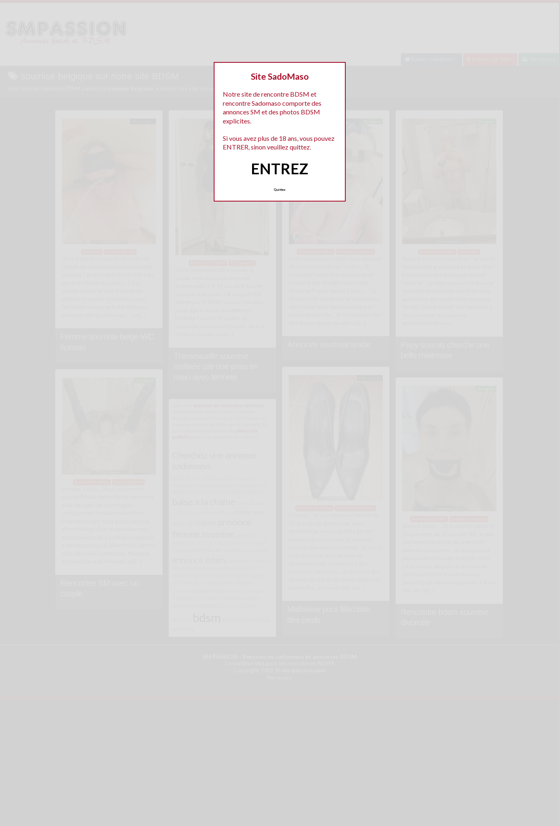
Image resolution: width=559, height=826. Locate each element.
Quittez (279, 190)
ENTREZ (279, 168)
